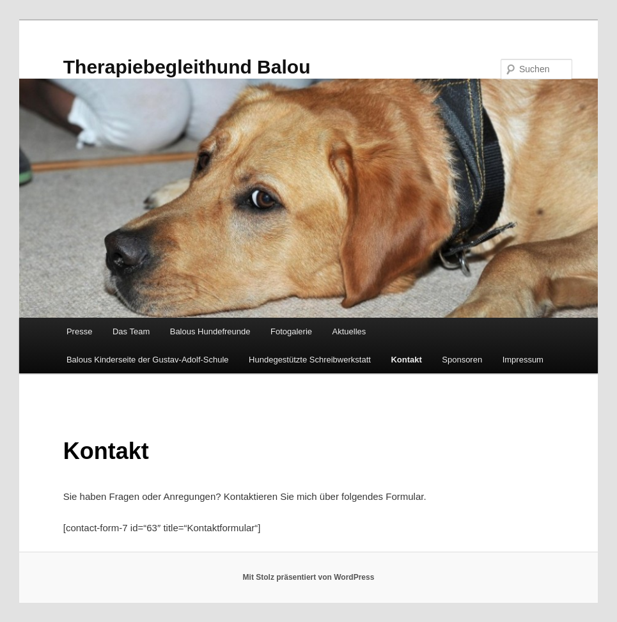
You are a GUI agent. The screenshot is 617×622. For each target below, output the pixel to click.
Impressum (523, 359)
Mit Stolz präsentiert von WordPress (309, 577)
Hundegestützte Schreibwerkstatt (310, 359)
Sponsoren (462, 359)
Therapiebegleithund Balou (187, 66)
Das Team (131, 331)
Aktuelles (349, 331)
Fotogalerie (291, 331)
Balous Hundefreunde (210, 331)
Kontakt (406, 359)
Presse (79, 331)
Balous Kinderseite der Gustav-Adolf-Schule (147, 359)
